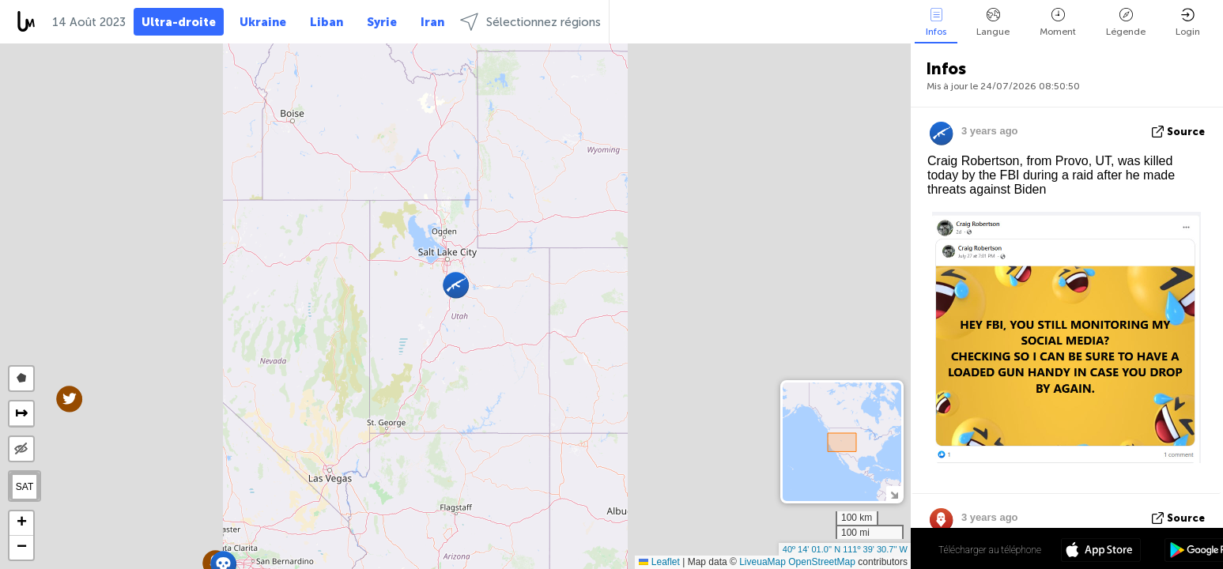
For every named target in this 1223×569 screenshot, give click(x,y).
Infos (936, 22)
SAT (24, 486)
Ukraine (263, 22)
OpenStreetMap (821, 561)
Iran (432, 22)
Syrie (382, 22)
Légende (1126, 22)
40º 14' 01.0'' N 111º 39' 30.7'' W (845, 549)
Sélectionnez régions (530, 22)
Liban (326, 22)
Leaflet (659, 561)
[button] (69, 398)
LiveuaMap (762, 561)
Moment (1058, 22)
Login (1188, 22)
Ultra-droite (179, 22)
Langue (993, 22)
